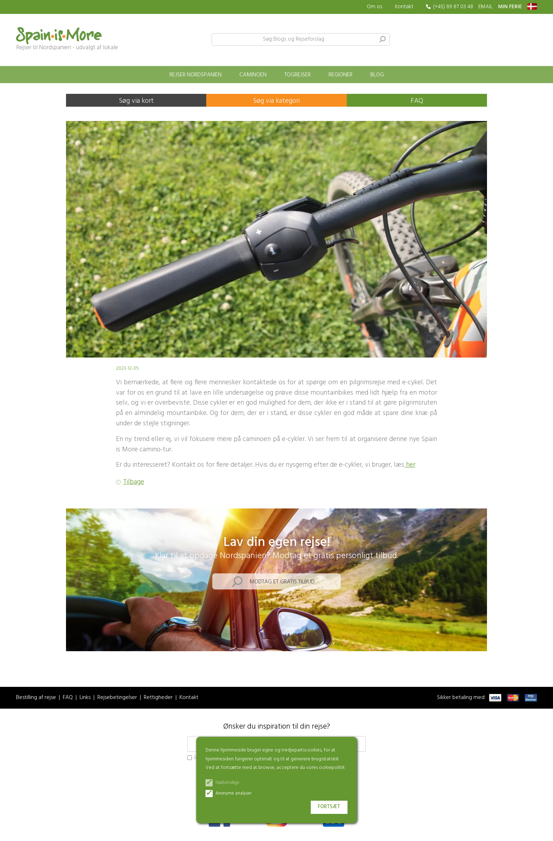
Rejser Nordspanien (195, 75)
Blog (377, 75)
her (409, 465)
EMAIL (485, 7)
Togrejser (297, 75)
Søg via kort (136, 101)
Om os (374, 7)
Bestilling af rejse (36, 697)
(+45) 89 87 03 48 (453, 7)
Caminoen (253, 75)
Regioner (340, 75)
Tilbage (133, 482)
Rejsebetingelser (117, 697)
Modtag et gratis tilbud (282, 582)
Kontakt (404, 6)
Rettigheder (158, 697)
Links (85, 697)
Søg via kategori (276, 101)
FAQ (417, 101)
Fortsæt (329, 807)
